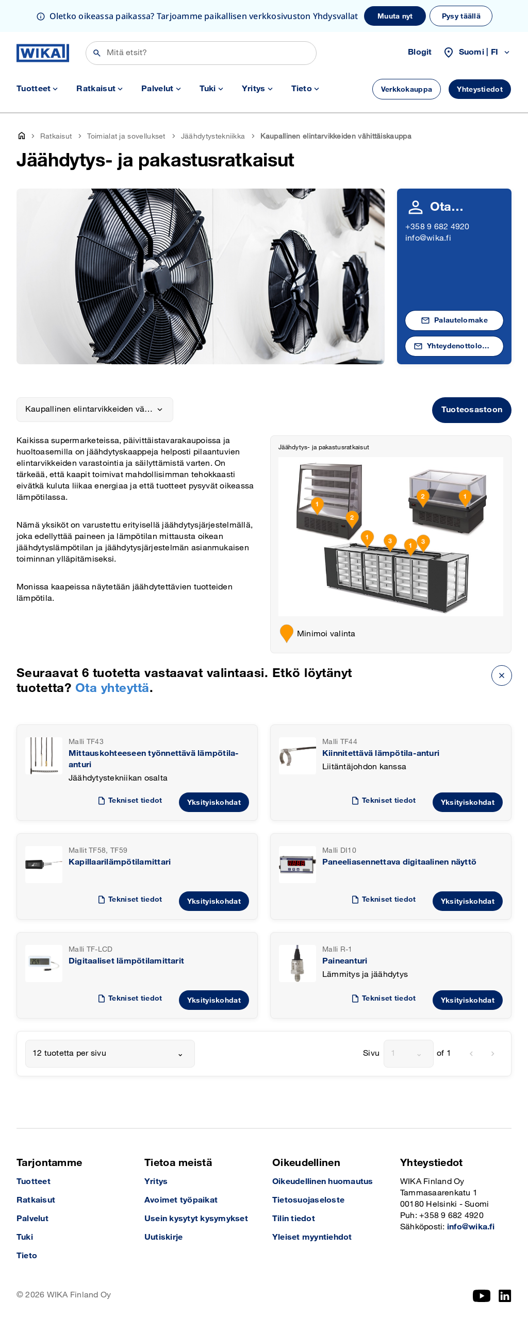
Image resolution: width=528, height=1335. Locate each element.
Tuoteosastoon (471, 410)
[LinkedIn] (505, 1296)
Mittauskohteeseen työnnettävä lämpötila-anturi (154, 759)
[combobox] (110, 1054)
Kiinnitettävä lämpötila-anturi (380, 753)
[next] (493, 1053)
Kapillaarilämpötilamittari (120, 862)
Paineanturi (345, 961)
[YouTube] (482, 1296)
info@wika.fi (428, 238)
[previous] (471, 1053)
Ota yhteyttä (112, 688)
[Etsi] (201, 53)
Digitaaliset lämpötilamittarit (126, 961)
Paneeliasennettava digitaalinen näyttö (399, 862)
